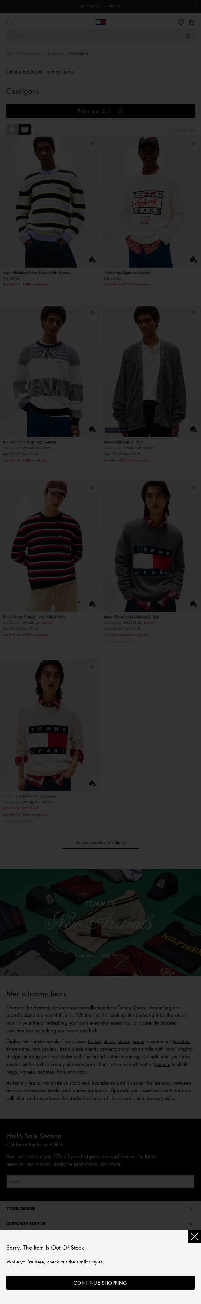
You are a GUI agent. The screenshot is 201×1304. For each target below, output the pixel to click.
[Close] (194, 1236)
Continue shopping (100, 1283)
